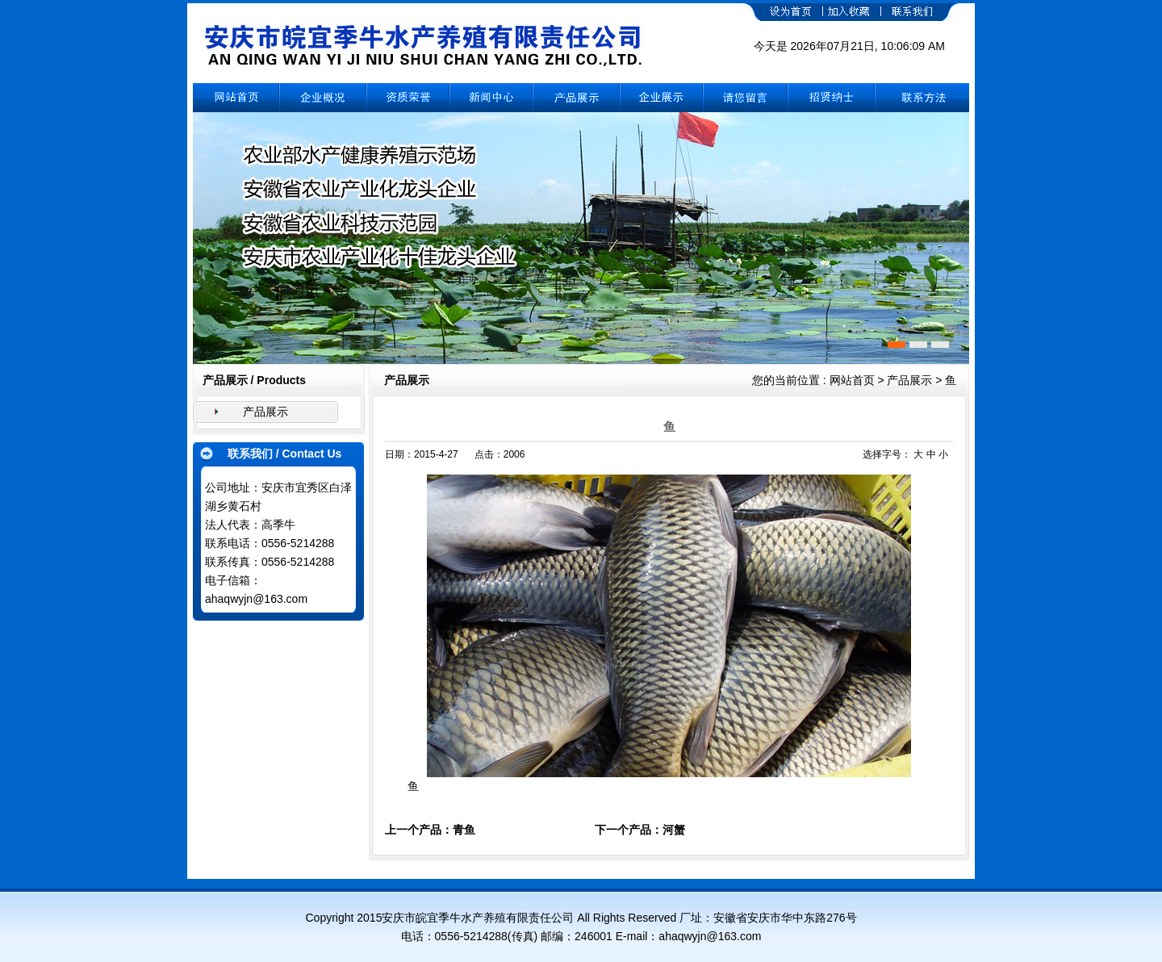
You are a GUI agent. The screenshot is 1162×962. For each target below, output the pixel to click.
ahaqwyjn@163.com (256, 598)
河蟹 (674, 829)
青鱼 (464, 829)
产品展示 (265, 411)
